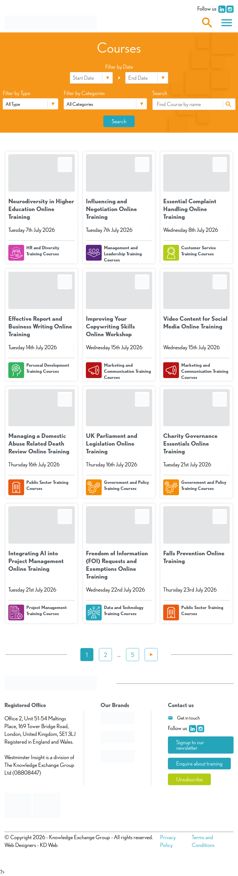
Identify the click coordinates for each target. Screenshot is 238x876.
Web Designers (20, 845)
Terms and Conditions (203, 841)
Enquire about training (199, 763)
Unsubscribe (189, 779)
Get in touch (188, 718)
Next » (151, 654)
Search (228, 104)
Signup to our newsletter (190, 745)
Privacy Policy (168, 841)
